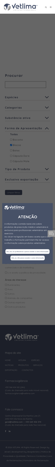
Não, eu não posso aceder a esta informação (27, 258)
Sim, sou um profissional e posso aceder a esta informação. (27, 251)
